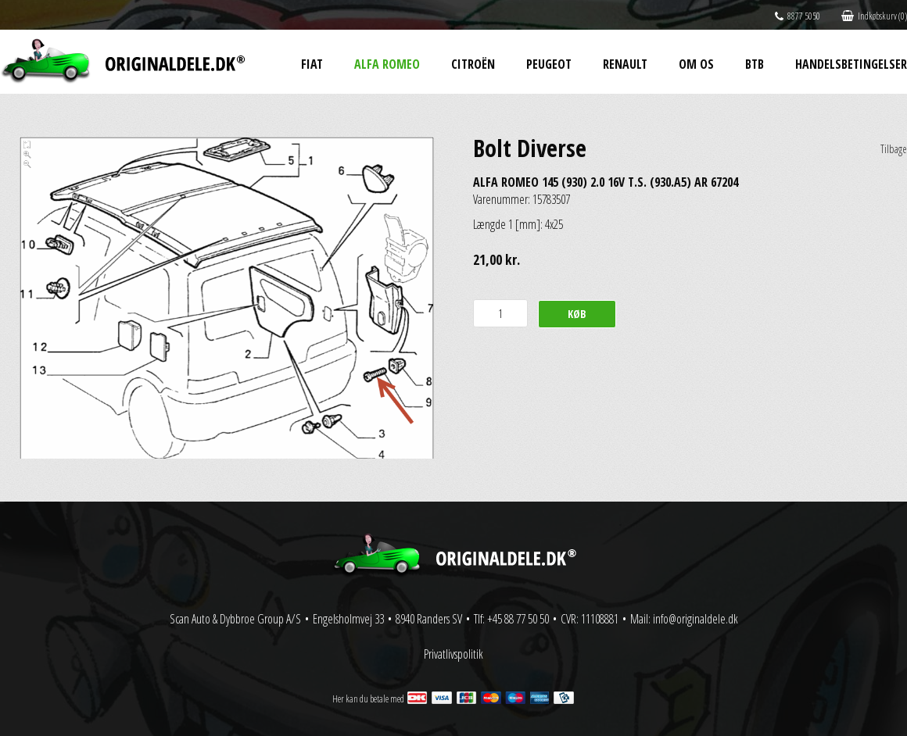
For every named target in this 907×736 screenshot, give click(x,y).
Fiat (312, 64)
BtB (754, 64)
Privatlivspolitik (453, 654)
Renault (625, 64)
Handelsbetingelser (851, 64)
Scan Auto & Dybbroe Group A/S (235, 618)
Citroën (473, 64)
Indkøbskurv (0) (874, 16)
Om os (696, 64)
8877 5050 (797, 16)
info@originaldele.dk (695, 618)
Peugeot (549, 64)
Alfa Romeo (387, 64)
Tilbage (893, 148)
